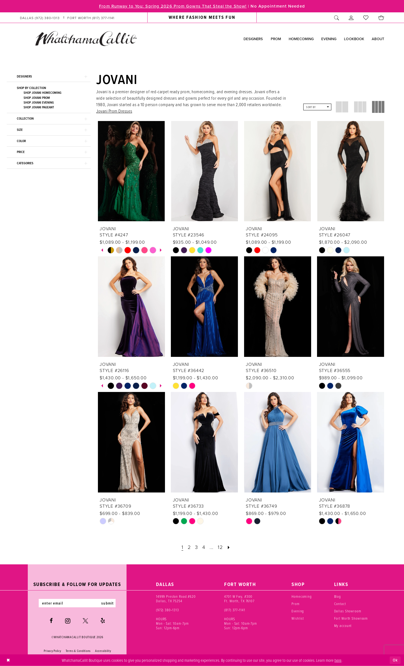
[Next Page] (228, 547)
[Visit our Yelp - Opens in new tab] (102, 620)
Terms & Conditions (78, 651)
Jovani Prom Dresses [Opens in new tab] (114, 111)
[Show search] (336, 17)
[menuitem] (67, 17)
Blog (337, 596)
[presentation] (131, 171)
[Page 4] (204, 547)
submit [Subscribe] (107, 603)
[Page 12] (220, 547)
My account (343, 625)
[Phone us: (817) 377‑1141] (91, 17)
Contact (340, 603)
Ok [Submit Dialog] (395, 660)
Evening (297, 610)
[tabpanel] (111, 250)
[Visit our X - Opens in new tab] (85, 620)
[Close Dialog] (8, 660)
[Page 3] (196, 547)
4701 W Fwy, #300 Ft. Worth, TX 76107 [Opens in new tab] (239, 598)
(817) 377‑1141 (234, 609)
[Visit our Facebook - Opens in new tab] (51, 620)
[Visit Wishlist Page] (366, 17)
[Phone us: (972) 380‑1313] (40, 17)
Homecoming (301, 596)
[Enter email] (77, 603)
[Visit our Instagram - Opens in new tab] (67, 621)
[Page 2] (189, 547)
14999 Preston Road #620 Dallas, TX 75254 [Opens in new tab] (176, 598)
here (337, 660)
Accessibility (103, 651)
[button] (351, 17)
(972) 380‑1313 (167, 609)
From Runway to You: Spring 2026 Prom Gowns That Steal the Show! (173, 6)
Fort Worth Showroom (351, 618)
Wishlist (297, 618)
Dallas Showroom (347, 610)
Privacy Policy (52, 651)
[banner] (86, 38)
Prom (295, 603)
